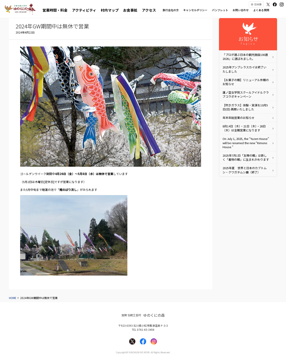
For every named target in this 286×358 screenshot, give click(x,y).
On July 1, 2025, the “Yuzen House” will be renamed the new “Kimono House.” (246, 143)
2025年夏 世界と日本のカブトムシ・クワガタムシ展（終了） (245, 170)
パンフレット (220, 10)
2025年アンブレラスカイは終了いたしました (244, 69)
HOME (12, 298)
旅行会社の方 (171, 10)
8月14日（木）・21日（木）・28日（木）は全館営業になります (244, 128)
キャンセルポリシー (195, 10)
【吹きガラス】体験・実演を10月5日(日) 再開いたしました (245, 107)
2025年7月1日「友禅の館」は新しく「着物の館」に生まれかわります (246, 157)
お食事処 (130, 10)
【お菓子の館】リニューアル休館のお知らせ (246, 82)
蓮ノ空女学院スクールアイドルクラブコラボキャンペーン (246, 94)
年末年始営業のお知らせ (238, 118)
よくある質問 (261, 10)
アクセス (149, 10)
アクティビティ (84, 10)
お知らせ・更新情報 (248, 34)
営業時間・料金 (54, 10)
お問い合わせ (241, 10)
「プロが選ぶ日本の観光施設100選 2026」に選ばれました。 (245, 57)
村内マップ (110, 10)
